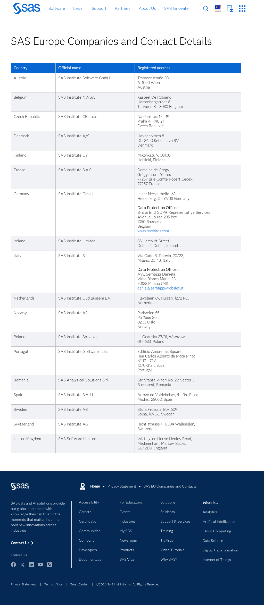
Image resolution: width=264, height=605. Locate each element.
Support (99, 8)
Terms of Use (53, 584)
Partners (122, 8)
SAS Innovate (176, 8)
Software (56, 8)
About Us (147, 8)
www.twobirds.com (153, 231)
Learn (78, 8)
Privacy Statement (23, 584)
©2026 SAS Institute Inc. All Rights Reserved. (128, 584)
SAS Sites (242, 8)
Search (206, 8)
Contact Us (230, 8)
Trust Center (79, 584)
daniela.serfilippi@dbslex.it (160, 288)
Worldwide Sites (218, 8)
